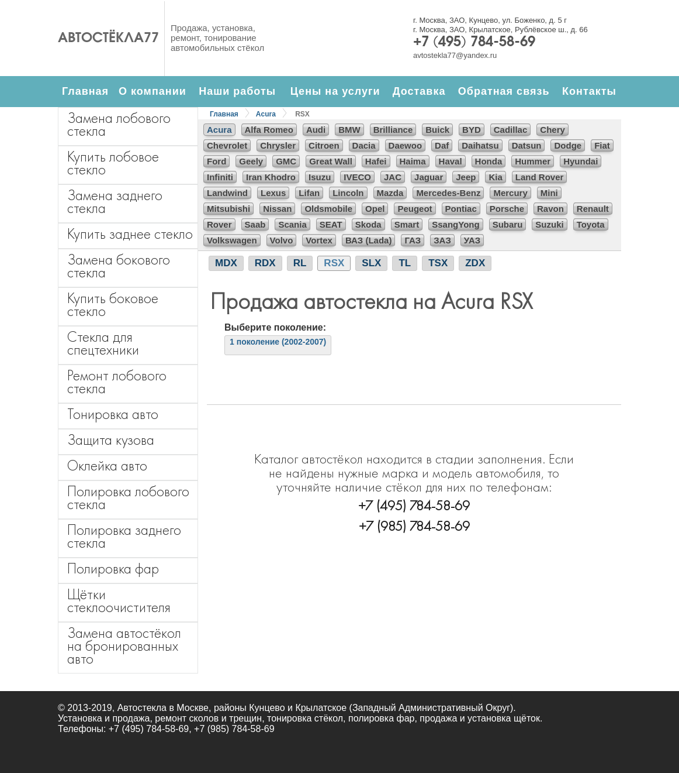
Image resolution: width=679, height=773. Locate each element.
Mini (549, 193)
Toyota (591, 224)
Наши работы (237, 91)
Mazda (390, 193)
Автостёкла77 (108, 38)
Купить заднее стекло (130, 233)
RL (300, 263)
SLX (371, 263)
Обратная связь (504, 91)
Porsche (507, 209)
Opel (374, 209)
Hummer (532, 161)
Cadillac (511, 130)
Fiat (602, 145)
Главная (85, 91)
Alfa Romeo (269, 130)
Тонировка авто (112, 414)
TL (405, 263)
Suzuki (549, 224)
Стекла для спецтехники (103, 343)
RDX (265, 263)
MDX (226, 263)
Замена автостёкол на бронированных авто (124, 645)
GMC (286, 161)
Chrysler (278, 145)
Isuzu (320, 177)
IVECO (357, 177)
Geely (251, 161)
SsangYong (455, 224)
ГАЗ (412, 240)
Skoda (368, 224)
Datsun (527, 145)
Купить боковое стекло (112, 304)
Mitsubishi (228, 209)
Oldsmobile (328, 209)
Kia (495, 177)
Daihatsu (480, 145)
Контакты (589, 91)
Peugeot (414, 209)
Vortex (319, 240)
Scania (292, 224)
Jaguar (428, 177)
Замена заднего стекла (114, 201)
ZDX (475, 263)
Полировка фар (113, 568)
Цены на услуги (335, 91)
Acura (266, 114)
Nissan (277, 209)
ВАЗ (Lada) (368, 240)
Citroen (324, 145)
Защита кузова (110, 439)
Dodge (567, 145)
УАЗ (472, 240)
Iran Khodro (271, 177)
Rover (219, 224)
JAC (392, 177)
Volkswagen (232, 240)
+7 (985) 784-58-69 (414, 526)
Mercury (510, 193)
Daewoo (405, 145)
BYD (471, 130)
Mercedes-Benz (448, 193)
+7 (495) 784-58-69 (474, 43)
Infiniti (220, 177)
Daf (442, 145)
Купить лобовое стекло (113, 163)
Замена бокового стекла (118, 266)
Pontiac (461, 209)
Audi (315, 130)
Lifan (309, 193)
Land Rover (539, 177)
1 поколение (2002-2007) (278, 341)
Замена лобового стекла (119, 124)
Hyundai (580, 161)
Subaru (508, 224)
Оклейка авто (107, 465)
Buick (437, 130)
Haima (413, 161)
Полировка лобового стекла (128, 498)
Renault (593, 209)
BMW (349, 130)
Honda (489, 161)
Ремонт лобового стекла (117, 382)
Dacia (364, 145)
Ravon (550, 209)
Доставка (419, 91)
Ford (216, 161)
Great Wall (330, 161)
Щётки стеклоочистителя (119, 601)
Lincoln (347, 193)
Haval (450, 161)
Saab (255, 224)
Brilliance (393, 130)
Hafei (376, 161)
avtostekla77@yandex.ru (455, 55)
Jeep (466, 177)
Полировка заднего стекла (124, 536)
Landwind (227, 193)
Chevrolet (227, 145)
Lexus (273, 193)
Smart (407, 224)
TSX (438, 263)
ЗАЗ (442, 240)
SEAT (331, 224)
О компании (152, 91)
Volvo (281, 240)
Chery (552, 130)
